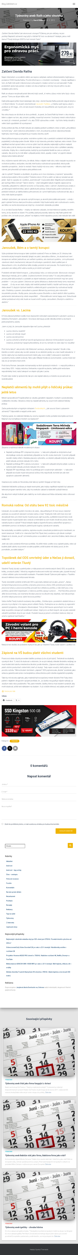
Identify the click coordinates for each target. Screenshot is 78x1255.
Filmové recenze (12, 879)
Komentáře (10, 888)
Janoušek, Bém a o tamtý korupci (25, 248)
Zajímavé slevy (11, 927)
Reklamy (9, 909)
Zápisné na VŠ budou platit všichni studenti (32, 653)
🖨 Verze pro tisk (8, 691)
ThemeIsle (44, 1249)
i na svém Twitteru (43, 104)
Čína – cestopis (12, 874)
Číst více (48, 1092)
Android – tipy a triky (13, 870)
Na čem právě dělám (13, 892)
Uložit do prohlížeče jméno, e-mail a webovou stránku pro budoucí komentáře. (32, 824)
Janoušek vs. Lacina (16, 310)
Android (9, 866)
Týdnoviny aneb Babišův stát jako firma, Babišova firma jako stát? (35, 1155)
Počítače (9, 901)
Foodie (8, 883)
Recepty (9, 905)
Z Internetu (10, 923)
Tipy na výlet (10, 914)
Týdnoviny (14, 741)
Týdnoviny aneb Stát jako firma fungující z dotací (28, 1083)
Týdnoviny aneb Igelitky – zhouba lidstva (24, 1227)
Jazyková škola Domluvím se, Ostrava (30, 987)
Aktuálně (9, 861)
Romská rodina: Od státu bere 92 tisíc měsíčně (35, 505)
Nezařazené (10, 896)
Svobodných (40, 408)
